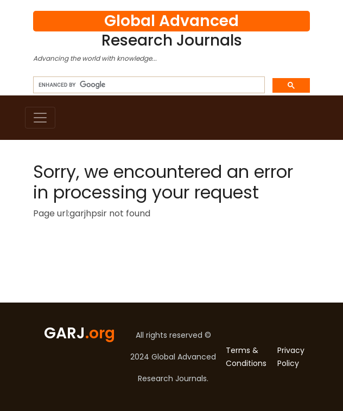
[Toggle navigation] (40, 118)
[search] (148, 85)
